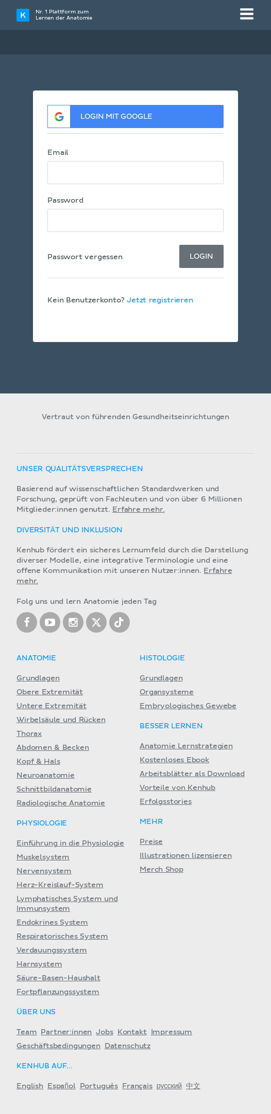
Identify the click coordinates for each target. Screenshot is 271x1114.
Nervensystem (44, 871)
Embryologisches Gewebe (188, 706)
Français (137, 1086)
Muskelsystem (43, 857)
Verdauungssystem (51, 950)
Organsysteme (167, 692)
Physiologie (41, 823)
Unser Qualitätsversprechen (79, 469)
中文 (193, 1086)
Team (26, 1032)
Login (201, 256)
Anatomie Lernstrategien (186, 746)
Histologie (162, 658)
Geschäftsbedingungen (58, 1046)
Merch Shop (161, 869)
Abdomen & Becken (52, 747)
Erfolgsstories (166, 801)
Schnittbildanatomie (54, 789)
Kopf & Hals (38, 761)
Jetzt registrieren (160, 300)
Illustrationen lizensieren (185, 855)
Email (58, 152)
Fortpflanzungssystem (57, 992)
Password (65, 200)
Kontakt (132, 1032)
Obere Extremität (49, 692)
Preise (151, 842)
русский (169, 1086)
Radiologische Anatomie (60, 803)
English (29, 1086)
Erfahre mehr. (138, 509)
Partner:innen (66, 1032)
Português (99, 1086)
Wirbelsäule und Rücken (61, 720)
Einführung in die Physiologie (70, 843)
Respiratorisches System (62, 936)
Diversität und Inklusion (69, 530)
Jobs (104, 1032)
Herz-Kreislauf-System (60, 885)
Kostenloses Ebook (174, 760)
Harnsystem (39, 964)
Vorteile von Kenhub (177, 788)
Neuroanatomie (45, 775)
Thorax (29, 734)
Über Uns (36, 1012)
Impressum (172, 1032)
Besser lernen (171, 726)
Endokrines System (52, 922)
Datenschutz (127, 1046)
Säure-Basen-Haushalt (58, 978)
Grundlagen (37, 678)
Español (61, 1086)
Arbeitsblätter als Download (192, 774)
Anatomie (36, 658)
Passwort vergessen (85, 257)
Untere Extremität (51, 706)
